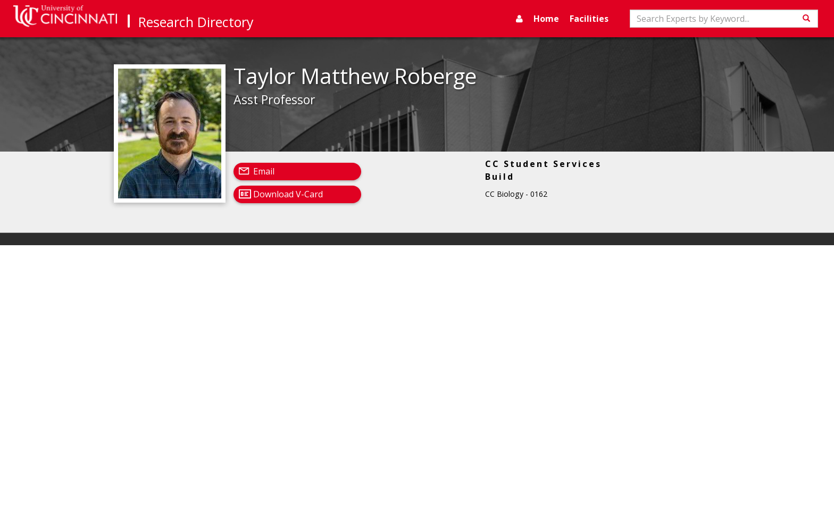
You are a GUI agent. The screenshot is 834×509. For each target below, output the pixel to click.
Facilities (589, 18)
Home (546, 18)
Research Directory (196, 22)
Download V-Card (288, 194)
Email (263, 171)
